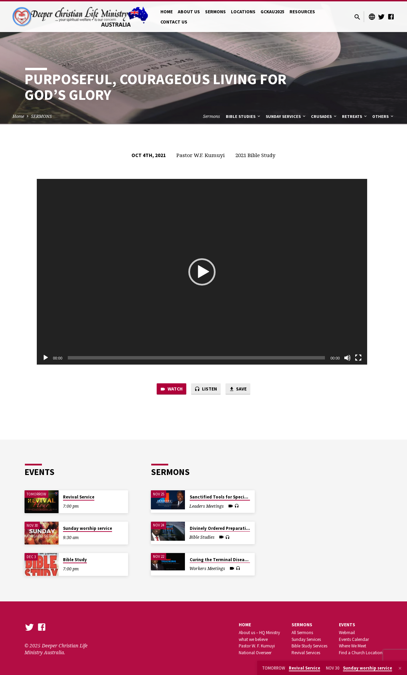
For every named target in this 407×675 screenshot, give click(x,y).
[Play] (45, 357)
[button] (202, 272)
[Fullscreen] (358, 357)
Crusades (324, 116)
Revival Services (306, 653)
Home (18, 116)
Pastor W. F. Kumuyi (257, 646)
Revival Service (78, 497)
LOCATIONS (243, 12)
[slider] (196, 357)
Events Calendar (354, 639)
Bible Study (75, 560)
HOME (166, 12)
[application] (202, 272)
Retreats (355, 116)
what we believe (253, 639)
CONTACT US (173, 22)
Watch (169, 389)
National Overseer (255, 653)
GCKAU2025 (272, 12)
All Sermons (302, 632)
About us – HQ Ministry (259, 632)
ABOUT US (189, 12)
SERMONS (215, 12)
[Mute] (347, 357)
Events (347, 625)
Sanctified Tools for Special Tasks (225, 497)
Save (239, 389)
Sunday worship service (87, 529)
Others (383, 116)
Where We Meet (352, 646)
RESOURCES (302, 12)
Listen (206, 389)
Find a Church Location (360, 653)
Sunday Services (286, 116)
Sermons (211, 116)
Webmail (347, 632)
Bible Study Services (309, 646)
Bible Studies (243, 116)
